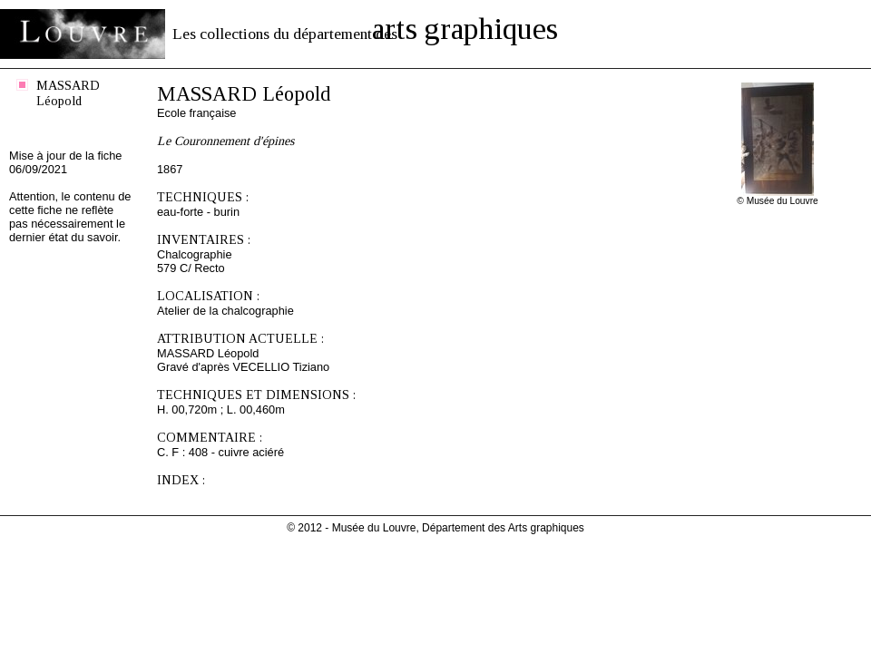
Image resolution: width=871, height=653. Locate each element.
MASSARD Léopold (68, 93)
